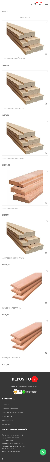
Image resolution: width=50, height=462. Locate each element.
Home (5, 11)
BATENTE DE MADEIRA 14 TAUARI (13, 108)
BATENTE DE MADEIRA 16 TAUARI (13, 158)
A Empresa (5, 402)
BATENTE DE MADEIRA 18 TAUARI (13, 258)
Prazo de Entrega (8, 413)
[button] (25, 17)
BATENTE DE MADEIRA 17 (10, 208)
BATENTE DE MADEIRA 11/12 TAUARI (13, 58)
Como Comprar (7, 417)
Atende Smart (31, 458)
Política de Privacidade (10, 406)
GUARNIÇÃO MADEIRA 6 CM (11, 358)
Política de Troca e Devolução (12, 409)
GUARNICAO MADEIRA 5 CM (11, 308)
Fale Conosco (6, 421)
